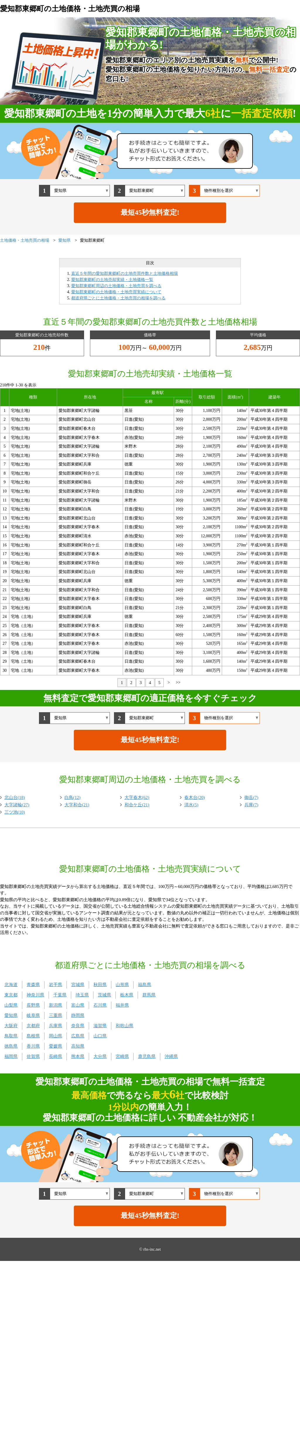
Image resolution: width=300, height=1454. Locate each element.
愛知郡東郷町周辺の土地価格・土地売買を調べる (116, 286)
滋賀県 (100, 1025)
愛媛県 (55, 1046)
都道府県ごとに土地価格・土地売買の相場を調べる (118, 298)
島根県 (33, 1036)
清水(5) (191, 804)
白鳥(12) (72, 797)
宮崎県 (122, 1056)
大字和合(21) (76, 804)
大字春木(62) (137, 797)
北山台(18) (14, 797)
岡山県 (55, 1036)
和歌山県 (124, 1025)
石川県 (100, 1005)
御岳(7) (251, 797)
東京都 (11, 995)
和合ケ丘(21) (137, 804)
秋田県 (100, 984)
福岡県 (11, 1056)
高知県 (77, 1046)
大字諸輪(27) (16, 804)
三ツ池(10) (14, 812)
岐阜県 (33, 1015)
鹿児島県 (147, 1056)
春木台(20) (194, 797)
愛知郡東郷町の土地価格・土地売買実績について (116, 292)
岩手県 (55, 984)
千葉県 (60, 995)
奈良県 (77, 1025)
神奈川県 (35, 995)
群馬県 (149, 995)
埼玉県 (82, 995)
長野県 (33, 1005)
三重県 (55, 1015)
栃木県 (126, 995)
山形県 (122, 984)
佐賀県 (33, 1056)
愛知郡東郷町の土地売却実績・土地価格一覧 (112, 279)
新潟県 (55, 1005)
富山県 (77, 1005)
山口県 (100, 1036)
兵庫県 (55, 1025)
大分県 (100, 1056)
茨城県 (104, 995)
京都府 (33, 1025)
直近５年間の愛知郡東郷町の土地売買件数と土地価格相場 (124, 273)
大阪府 (11, 1025)
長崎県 (55, 1056)
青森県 (33, 984)
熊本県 (77, 1056)
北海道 (11, 984)
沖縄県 (171, 1056)
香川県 (33, 1046)
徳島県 (11, 1046)
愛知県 (11, 1015)
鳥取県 (11, 1036)
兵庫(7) (251, 804)
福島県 (144, 984)
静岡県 (77, 1015)
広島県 (77, 1036)
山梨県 (11, 1005)
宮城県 (77, 984)
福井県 (122, 1005)
